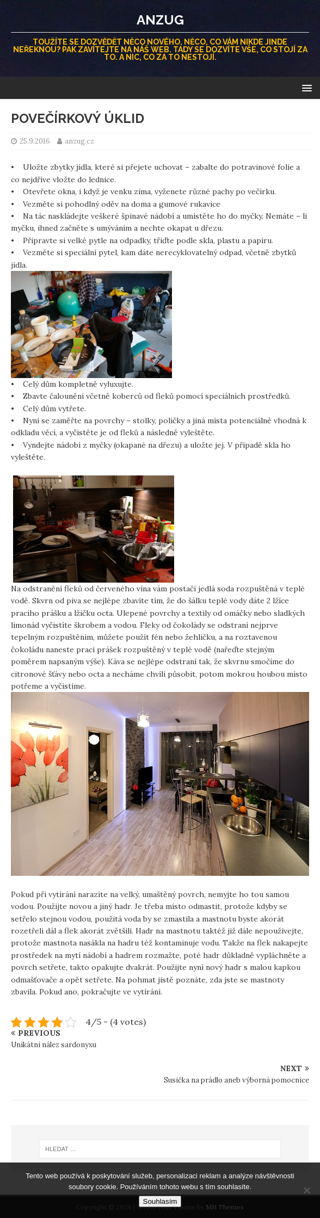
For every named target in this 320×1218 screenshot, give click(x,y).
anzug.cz (79, 141)
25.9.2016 (35, 141)
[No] (306, 1190)
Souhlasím (160, 1201)
